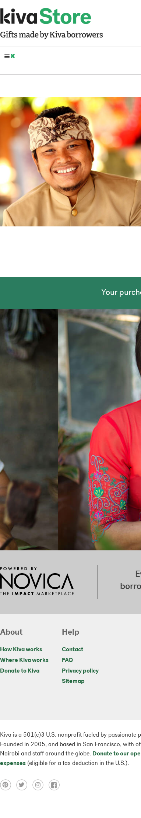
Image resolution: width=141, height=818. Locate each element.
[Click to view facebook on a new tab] (56, 785)
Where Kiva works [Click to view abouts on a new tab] (24, 660)
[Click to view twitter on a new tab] (24, 785)
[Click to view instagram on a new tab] (40, 785)
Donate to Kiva (19, 671)
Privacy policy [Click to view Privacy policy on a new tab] (80, 671)
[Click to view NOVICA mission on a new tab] (37, 582)
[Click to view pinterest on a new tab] (8, 785)
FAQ (67, 660)
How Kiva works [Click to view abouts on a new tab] (21, 650)
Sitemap (73, 681)
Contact (72, 650)
